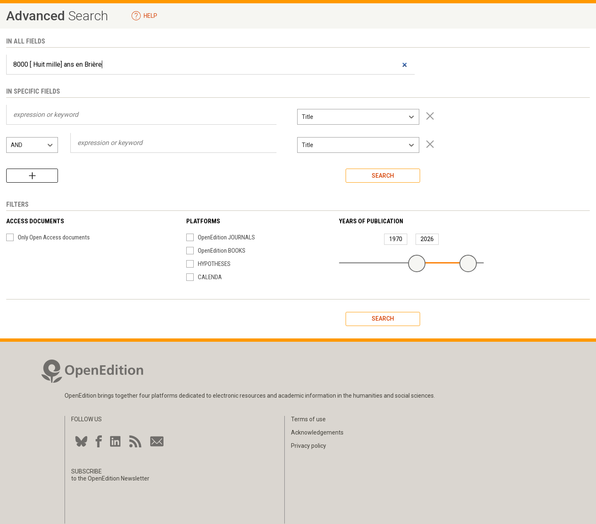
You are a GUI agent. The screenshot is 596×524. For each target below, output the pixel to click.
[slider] (416, 263)
